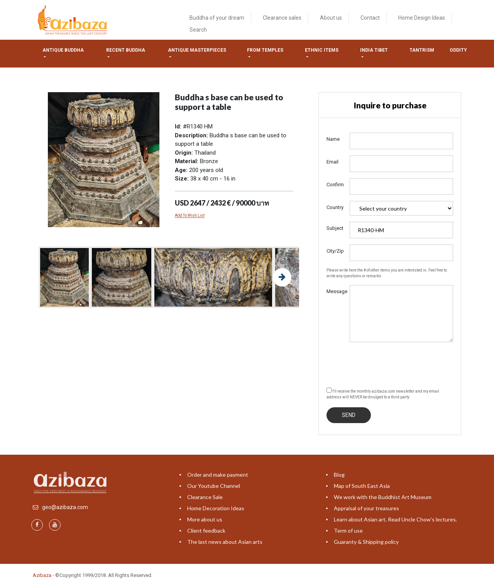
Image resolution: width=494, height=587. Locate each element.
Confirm (335, 184)
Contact (370, 18)
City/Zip (335, 251)
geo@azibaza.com (65, 507)
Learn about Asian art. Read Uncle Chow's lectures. (395, 519)
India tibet (374, 50)
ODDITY (458, 50)
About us (331, 18)
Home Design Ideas (421, 18)
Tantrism (421, 50)
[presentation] (385, 363)
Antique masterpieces (197, 50)
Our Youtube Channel (213, 485)
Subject (335, 228)
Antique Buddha (63, 50)
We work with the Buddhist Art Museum (382, 497)
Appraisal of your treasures (366, 508)
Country (335, 207)
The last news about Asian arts (224, 541)
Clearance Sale (205, 497)
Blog (339, 474)
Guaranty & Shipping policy (366, 541)
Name (333, 139)
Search (198, 30)
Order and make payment (217, 474)
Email (332, 162)
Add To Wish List (190, 215)
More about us (204, 519)
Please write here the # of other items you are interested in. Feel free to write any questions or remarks (387, 273)
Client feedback (206, 530)
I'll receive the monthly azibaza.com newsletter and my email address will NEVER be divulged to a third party (383, 393)
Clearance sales (282, 18)
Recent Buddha (125, 50)
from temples (265, 50)
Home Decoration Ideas (215, 508)
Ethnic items (321, 50)
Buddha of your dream (216, 18)
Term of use (348, 530)
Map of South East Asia (362, 485)
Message (335, 291)
